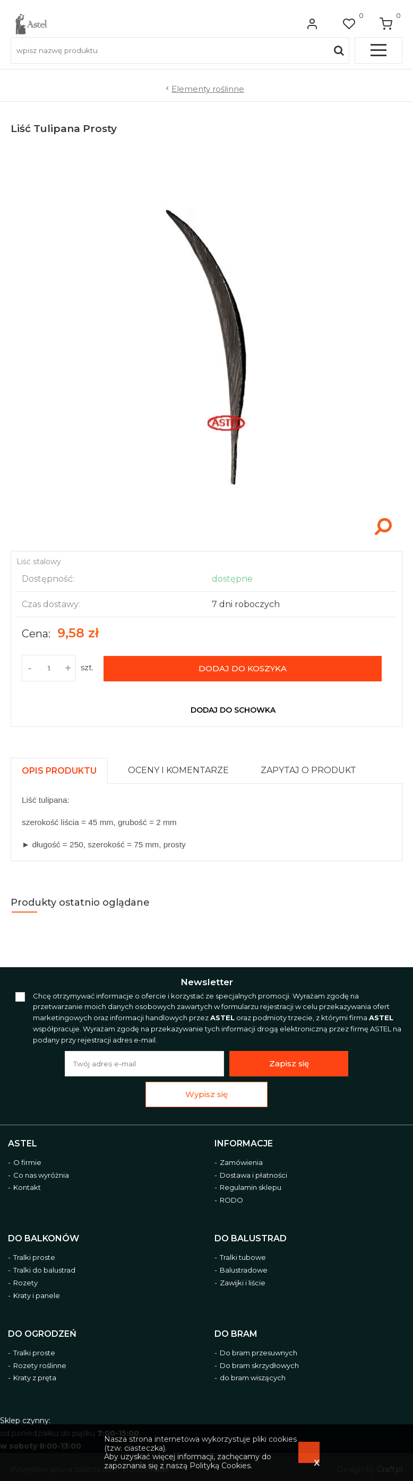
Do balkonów (43, 1238)
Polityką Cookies (220, 1465)
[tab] (64, 768)
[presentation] (59, 771)
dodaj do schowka (233, 710)
